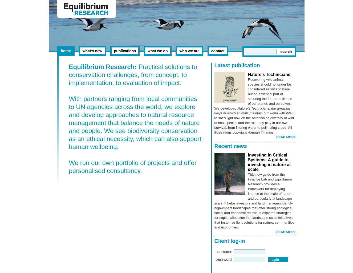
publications (125, 51)
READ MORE (286, 137)
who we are (189, 51)
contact (218, 51)
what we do (158, 51)
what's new (92, 51)
